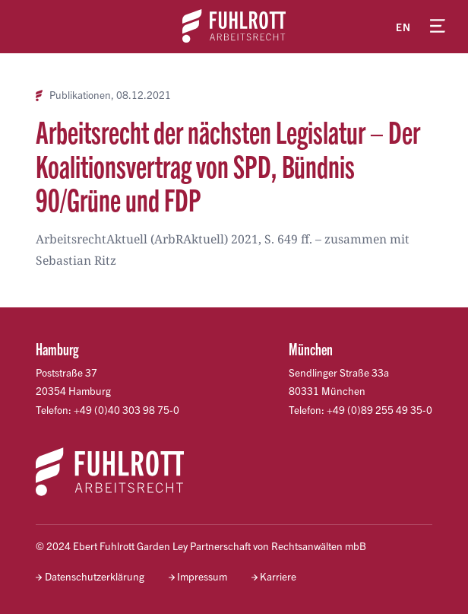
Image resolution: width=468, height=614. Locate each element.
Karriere (278, 576)
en (403, 27)
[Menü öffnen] (438, 27)
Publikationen (80, 95)
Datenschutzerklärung (94, 576)
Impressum (202, 576)
